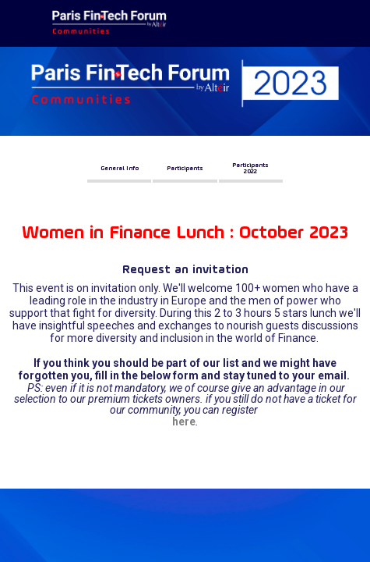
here (184, 421)
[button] (119, 169)
